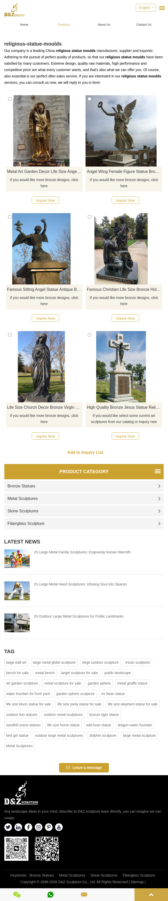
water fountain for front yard (28, 694)
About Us (104, 24)
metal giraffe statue (132, 683)
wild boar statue (98, 725)
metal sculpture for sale (62, 683)
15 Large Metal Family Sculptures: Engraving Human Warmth (82, 552)
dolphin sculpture (103, 735)
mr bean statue (113, 694)
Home (24, 24)
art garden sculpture (22, 683)
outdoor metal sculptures (63, 715)
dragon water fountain (135, 725)
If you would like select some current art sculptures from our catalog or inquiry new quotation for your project (124, 419)
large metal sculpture (139, 735)
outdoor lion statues (21, 715)
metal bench (45, 673)
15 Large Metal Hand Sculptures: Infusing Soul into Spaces (80, 584)
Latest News (22, 541)
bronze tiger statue (104, 715)
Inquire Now (45, 200)
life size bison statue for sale (28, 704)
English (144, 8)
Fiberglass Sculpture (84, 523)
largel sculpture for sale (79, 673)
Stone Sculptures (84, 511)
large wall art (16, 662)
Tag (9, 651)
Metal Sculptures (84, 498)
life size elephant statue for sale (133, 704)
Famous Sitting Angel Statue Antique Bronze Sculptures (44, 289)
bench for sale (17, 673)
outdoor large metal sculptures (59, 735)
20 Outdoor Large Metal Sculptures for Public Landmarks (79, 616)
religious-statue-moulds (33, 44)
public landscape (118, 673)
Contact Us (143, 24)
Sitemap (137, 882)
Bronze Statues (84, 486)
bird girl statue (17, 735)
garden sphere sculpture (75, 694)
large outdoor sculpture (100, 662)
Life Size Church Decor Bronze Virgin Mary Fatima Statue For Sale (44, 407)
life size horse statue (63, 725)
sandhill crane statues (23, 725)
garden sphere (99, 683)
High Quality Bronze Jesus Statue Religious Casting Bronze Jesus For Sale (124, 407)
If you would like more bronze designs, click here (44, 183)
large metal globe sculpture (54, 662)
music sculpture (137, 662)
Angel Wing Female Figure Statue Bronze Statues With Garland (124, 171)
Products (64, 24)
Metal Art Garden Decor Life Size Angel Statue (44, 171)
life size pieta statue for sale (79, 704)
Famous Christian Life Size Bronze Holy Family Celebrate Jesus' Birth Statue (124, 289)
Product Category (84, 471)
